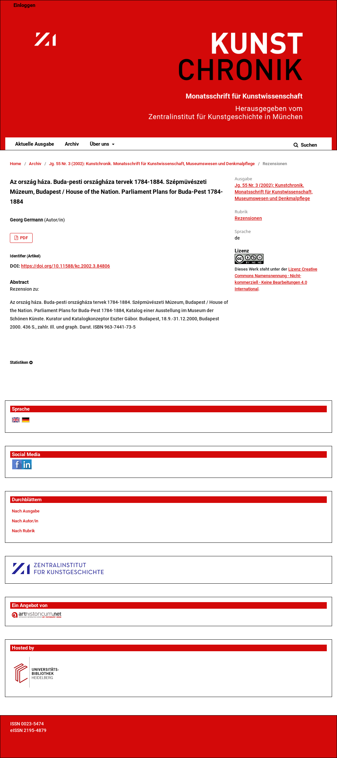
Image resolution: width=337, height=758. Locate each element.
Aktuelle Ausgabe (34, 144)
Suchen (308, 145)
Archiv (72, 144)
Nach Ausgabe (25, 511)
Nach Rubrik (23, 530)
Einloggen (24, 5)
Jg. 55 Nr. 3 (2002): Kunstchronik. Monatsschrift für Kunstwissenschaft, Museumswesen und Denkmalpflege (152, 163)
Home (15, 163)
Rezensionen (248, 218)
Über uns (100, 144)
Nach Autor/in (25, 520)
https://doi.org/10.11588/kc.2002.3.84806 (65, 266)
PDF (23, 237)
